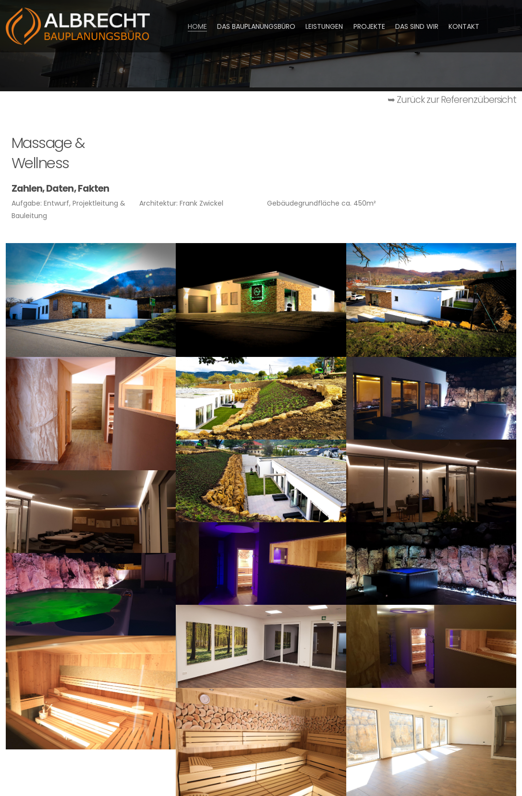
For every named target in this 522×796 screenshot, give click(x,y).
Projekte (369, 26)
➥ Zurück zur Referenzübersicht (452, 101)
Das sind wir (416, 26)
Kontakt (464, 26)
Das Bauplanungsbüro (256, 26)
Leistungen (324, 26)
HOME (197, 26)
